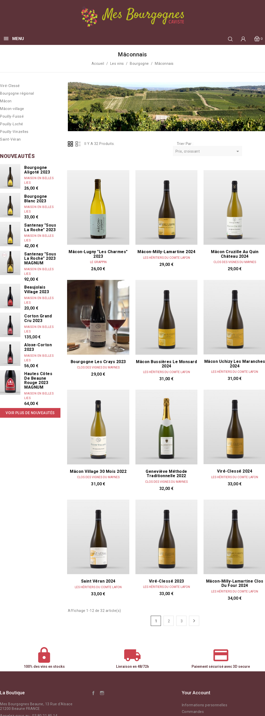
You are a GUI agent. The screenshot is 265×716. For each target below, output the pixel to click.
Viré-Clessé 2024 (234, 471)
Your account (196, 692)
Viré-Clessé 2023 (166, 581)
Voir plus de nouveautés (30, 413)
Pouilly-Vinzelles (14, 132)
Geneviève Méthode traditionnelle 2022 (166, 473)
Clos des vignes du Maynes (234, 262)
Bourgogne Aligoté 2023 (37, 170)
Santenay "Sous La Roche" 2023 (40, 227)
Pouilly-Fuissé (12, 116)
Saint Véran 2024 (98, 581)
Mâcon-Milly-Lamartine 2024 (166, 251)
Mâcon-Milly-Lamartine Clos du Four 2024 (234, 583)
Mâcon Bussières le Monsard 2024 (166, 364)
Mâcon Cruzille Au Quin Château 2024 (234, 254)
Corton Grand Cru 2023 (38, 318)
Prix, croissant (208, 151)
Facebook (93, 693)
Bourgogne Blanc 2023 (35, 198)
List (78, 143)
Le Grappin (98, 262)
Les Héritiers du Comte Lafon (166, 258)
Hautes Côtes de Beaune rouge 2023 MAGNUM (38, 380)
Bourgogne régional (17, 93)
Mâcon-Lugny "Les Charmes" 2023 (98, 254)
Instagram (102, 693)
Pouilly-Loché (11, 124)
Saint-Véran (10, 139)
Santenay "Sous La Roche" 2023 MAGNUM (40, 258)
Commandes (193, 712)
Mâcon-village (12, 109)
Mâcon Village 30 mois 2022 (98, 471)
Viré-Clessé (10, 86)
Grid (70, 143)
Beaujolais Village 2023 (36, 289)
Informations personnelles (205, 705)
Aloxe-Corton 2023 (38, 347)
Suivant (194, 621)
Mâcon (6, 101)
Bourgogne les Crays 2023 (98, 361)
